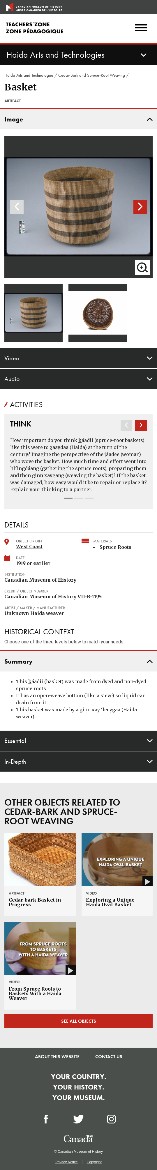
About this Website (57, 1056)
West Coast (29, 546)
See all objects (78, 1021)
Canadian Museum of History (40, 580)
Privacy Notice (66, 1162)
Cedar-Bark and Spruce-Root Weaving (91, 75)
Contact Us (108, 1056)
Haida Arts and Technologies (28, 75)
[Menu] (141, 28)
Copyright (94, 1162)
